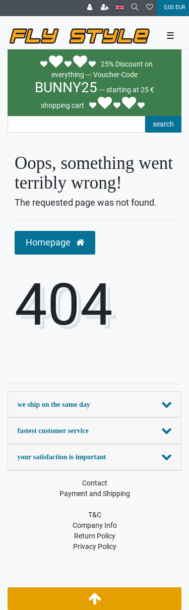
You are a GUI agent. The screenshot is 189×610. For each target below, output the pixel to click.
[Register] (104, 8)
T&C (94, 515)
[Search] (135, 8)
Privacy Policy (94, 546)
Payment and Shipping (94, 494)
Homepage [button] (55, 242)
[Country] (119, 8)
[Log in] (90, 8)
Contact (94, 483)
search (163, 124)
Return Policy (94, 536)
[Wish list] (150, 8)
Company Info (95, 525)
